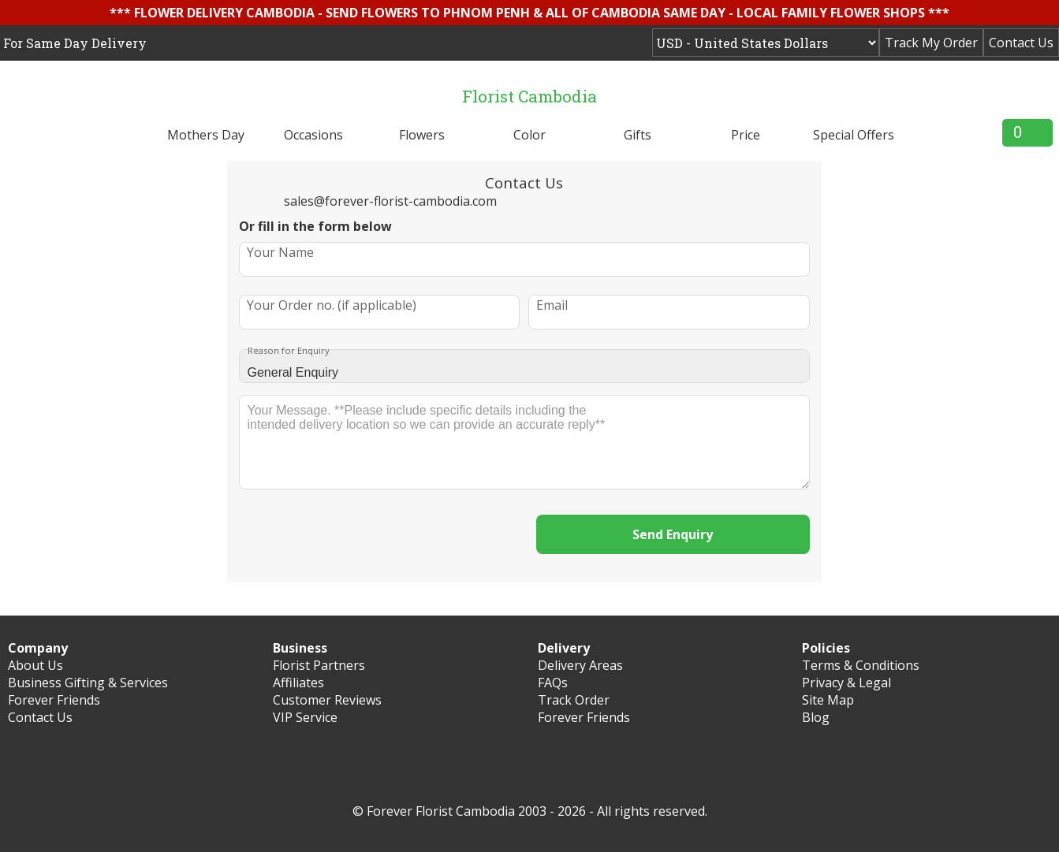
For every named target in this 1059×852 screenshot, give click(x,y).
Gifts (637, 134)
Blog (816, 717)
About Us (35, 665)
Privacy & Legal (846, 682)
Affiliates (298, 682)
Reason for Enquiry (289, 350)
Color (529, 134)
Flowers (422, 134)
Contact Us (1021, 42)
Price (745, 134)
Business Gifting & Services (88, 682)
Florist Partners (319, 665)
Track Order (574, 700)
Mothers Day (205, 134)
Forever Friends (54, 700)
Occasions (313, 134)
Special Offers (853, 134)
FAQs (553, 682)
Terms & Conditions (860, 665)
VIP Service (305, 717)
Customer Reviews (327, 700)
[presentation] (379, 536)
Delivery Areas (580, 665)
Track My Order (931, 42)
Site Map (828, 700)
